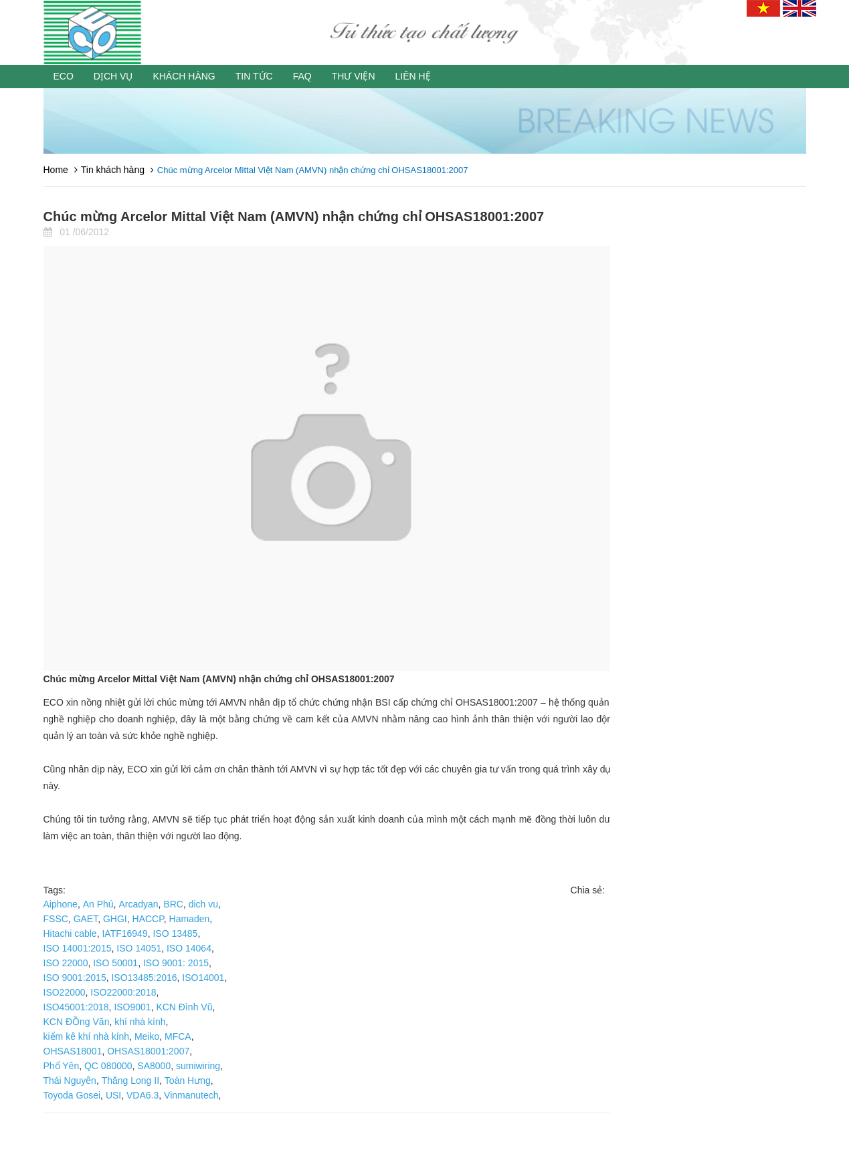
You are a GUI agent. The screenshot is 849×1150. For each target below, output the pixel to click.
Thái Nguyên (69, 1080)
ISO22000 (64, 992)
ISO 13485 (175, 933)
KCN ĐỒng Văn (76, 1021)
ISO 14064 (189, 948)
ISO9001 (132, 1007)
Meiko (146, 1036)
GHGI (115, 918)
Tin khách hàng (113, 169)
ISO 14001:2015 (77, 948)
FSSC (55, 918)
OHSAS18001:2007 (148, 1051)
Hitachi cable (70, 933)
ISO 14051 (138, 948)
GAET (86, 918)
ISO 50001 (115, 963)
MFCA (178, 1036)
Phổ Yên (61, 1065)
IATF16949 (124, 933)
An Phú (98, 904)
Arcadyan (138, 904)
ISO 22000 (65, 963)
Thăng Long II (130, 1080)
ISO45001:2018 (76, 1007)
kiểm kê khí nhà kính (86, 1036)
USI (113, 1095)
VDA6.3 (142, 1095)
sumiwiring (198, 1065)
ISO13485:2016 (144, 977)
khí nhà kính (139, 1021)
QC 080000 (108, 1065)
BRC (173, 904)
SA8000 (154, 1065)
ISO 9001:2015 (74, 977)
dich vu (203, 904)
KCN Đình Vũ (184, 1007)
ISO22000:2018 (123, 992)
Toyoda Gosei (72, 1095)
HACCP (148, 918)
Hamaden (189, 918)
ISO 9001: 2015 (176, 963)
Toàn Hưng (188, 1080)
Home (55, 169)
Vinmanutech (191, 1095)
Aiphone (60, 904)
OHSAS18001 (72, 1051)
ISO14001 (203, 977)
